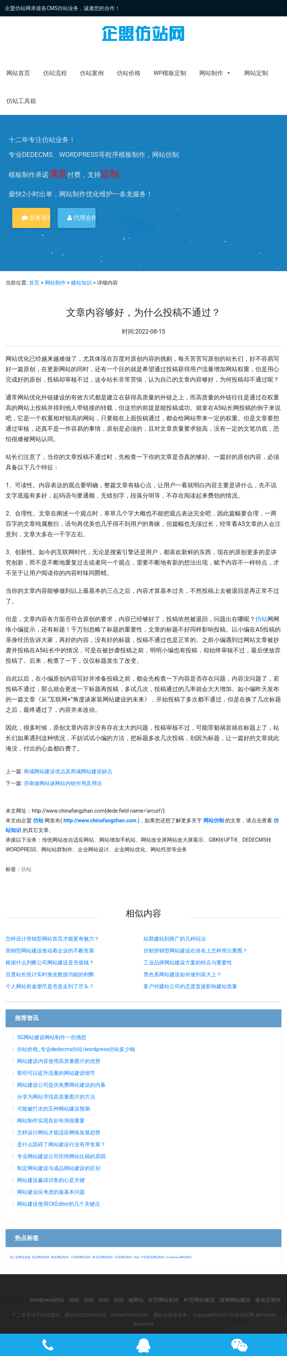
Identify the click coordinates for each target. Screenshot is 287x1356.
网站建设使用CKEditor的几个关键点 (58, 1204)
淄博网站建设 (235, 1300)
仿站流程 (55, 73)
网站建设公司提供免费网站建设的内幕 (61, 1085)
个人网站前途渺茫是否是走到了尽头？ (50, 986)
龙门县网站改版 (20, 1257)
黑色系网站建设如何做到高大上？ (183, 974)
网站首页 (18, 73)
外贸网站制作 (123, 1257)
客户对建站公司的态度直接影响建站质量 (190, 986)
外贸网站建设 (199, 1300)
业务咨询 (36, 217)
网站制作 (215, 73)
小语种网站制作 (80, 1257)
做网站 (136, 1300)
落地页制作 (268, 1300)
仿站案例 (92, 73)
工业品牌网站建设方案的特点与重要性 (188, 962)
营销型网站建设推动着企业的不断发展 (50, 951)
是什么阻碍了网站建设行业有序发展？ (61, 1144)
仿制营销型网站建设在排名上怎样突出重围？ (196, 951)
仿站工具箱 (21, 101)
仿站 (261, 619)
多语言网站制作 (102, 1257)
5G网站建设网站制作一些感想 (51, 1037)
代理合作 (81, 217)
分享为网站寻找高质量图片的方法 (56, 1097)
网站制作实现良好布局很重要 (51, 1121)
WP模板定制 (170, 73)
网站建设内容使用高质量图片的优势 (58, 1061)
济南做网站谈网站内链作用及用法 (63, 783)
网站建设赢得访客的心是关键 (51, 1180)
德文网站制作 (60, 1257)
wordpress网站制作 (178, 1257)
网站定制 (256, 73)
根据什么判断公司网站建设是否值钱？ (50, 962)
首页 (34, 283)
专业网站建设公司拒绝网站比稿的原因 (61, 1156)
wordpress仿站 (47, 1300)
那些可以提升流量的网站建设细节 (56, 1073)
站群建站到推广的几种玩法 (175, 939)
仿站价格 (129, 73)
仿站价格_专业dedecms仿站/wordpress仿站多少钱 (76, 1049)
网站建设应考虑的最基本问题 (51, 1192)
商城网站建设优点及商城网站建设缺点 (68, 771)
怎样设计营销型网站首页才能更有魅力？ (52, 939)
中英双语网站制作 (153, 1257)
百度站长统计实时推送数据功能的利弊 (50, 974)
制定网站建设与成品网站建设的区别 (58, 1168)
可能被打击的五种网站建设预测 (53, 1109)
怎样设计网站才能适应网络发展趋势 (58, 1132)
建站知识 (81, 283)
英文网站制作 (41, 1257)
